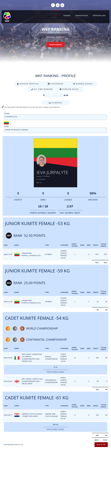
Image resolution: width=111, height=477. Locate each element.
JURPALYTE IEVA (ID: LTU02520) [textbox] (16, 130)
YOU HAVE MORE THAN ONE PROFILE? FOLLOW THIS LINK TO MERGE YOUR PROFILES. (31, 107)
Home (56, 15)
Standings (55, 103)
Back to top (101, 444)
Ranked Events (83, 84)
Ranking (67, 15)
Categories (55, 84)
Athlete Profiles (28, 84)
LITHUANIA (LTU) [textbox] (11, 117)
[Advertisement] (55, 461)
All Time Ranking (42, 89)
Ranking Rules (69, 89)
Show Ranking (55, 44)
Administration (81, 15)
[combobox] (55, 117)
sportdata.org (99, 15)
